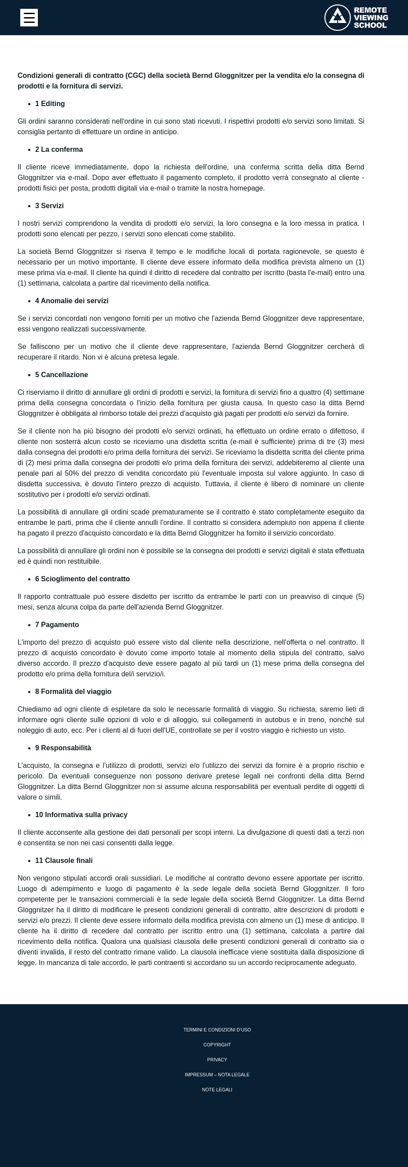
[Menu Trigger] (29, 17)
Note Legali (217, 1089)
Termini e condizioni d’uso (217, 1029)
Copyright (217, 1044)
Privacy (217, 1059)
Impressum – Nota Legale (217, 1074)
